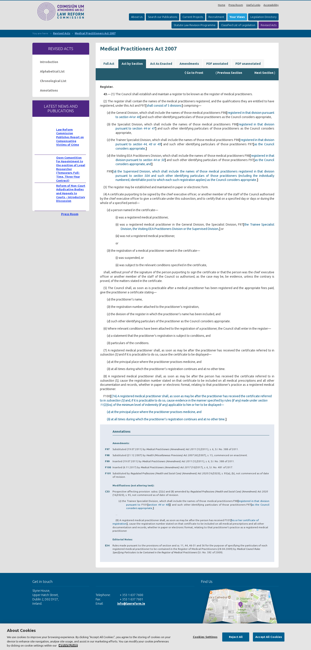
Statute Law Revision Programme (195, 25)
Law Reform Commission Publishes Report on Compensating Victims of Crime (70, 137)
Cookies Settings (205, 636)
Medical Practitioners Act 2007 (95, 33)
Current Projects (192, 16)
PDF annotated (217, 63)
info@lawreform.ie (131, 603)
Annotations (49, 90)
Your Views (237, 16)
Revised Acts (268, 25)
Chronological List (53, 81)
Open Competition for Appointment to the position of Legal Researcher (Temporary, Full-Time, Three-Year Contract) (70, 169)
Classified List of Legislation (238, 25)
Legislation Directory (263, 16)
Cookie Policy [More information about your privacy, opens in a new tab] (68, 645)
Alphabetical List (52, 71)
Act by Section (132, 63)
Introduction (49, 62)
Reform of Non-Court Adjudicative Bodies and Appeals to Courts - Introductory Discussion (70, 193)
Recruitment (216, 16)
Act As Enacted (161, 63)
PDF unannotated (248, 63)
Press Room (235, 4)
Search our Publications (162, 16)
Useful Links (253, 4)
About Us (137, 16)
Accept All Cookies (268, 636)
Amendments (189, 63)
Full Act (108, 63)
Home (221, 4)
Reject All (236, 636)
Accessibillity (271, 4)
